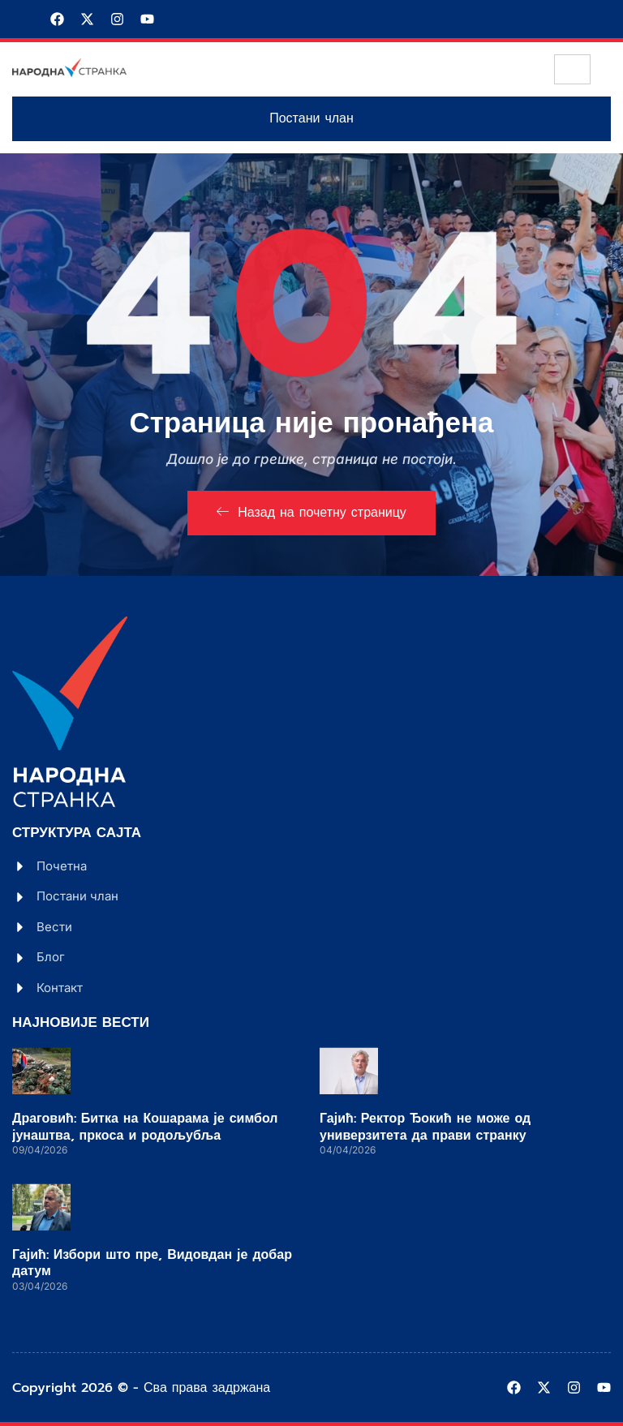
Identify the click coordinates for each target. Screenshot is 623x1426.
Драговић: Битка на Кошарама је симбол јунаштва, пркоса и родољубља (144, 1127)
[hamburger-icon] (572, 69)
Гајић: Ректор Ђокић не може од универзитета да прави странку (425, 1127)
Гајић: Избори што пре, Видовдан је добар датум (152, 1263)
